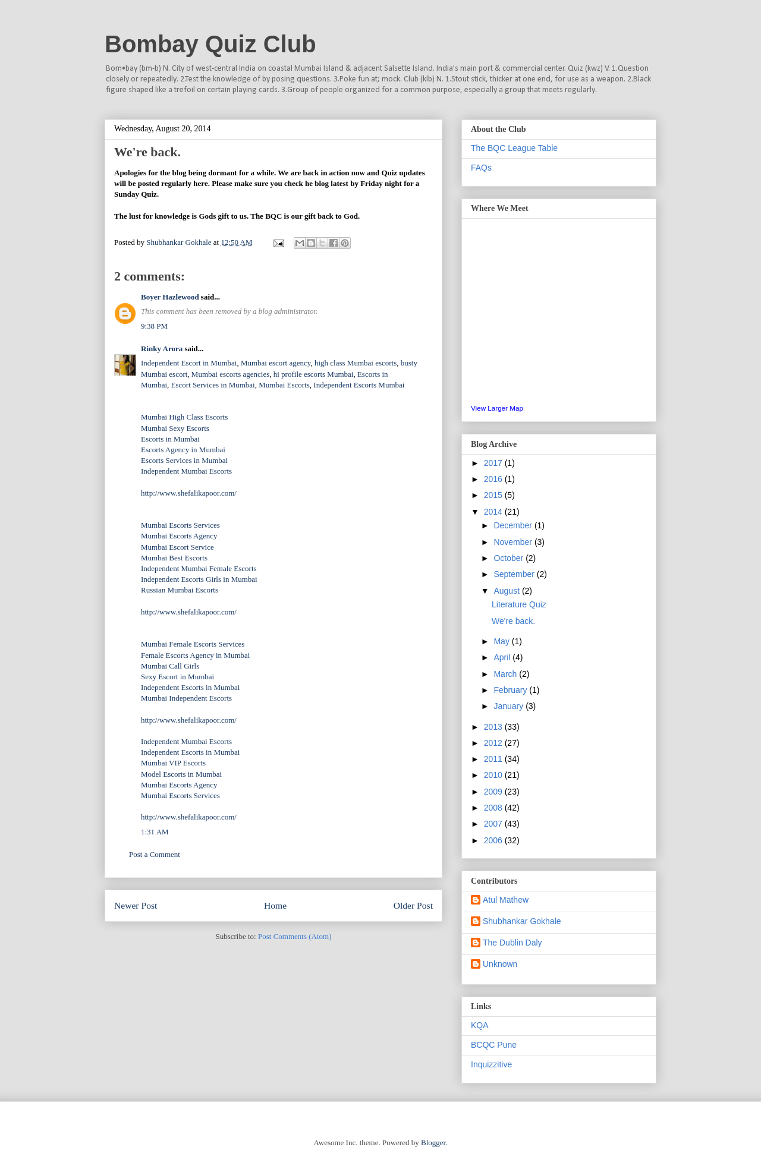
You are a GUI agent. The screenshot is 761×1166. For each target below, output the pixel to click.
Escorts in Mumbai (170, 438)
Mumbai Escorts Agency (179, 535)
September (514, 574)
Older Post (413, 905)
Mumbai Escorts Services (180, 525)
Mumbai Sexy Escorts (175, 428)
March (506, 674)
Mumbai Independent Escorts (186, 698)
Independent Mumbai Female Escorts (199, 568)
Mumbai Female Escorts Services (192, 643)
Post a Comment (154, 854)
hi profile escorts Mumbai (313, 374)
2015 (494, 495)
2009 (494, 791)
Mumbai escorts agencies (230, 374)
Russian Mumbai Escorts (179, 589)
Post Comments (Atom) (295, 936)
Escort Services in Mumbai (213, 384)
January (509, 706)
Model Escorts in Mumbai (181, 774)
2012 (494, 743)
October (509, 558)
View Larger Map (497, 408)
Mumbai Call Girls (170, 665)
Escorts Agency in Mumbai (183, 449)
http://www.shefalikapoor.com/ (189, 493)
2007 (494, 823)
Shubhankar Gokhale (522, 921)
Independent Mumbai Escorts (186, 471)
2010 (494, 775)
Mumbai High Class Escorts (184, 416)
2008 (494, 807)
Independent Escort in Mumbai (189, 362)
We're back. (513, 621)
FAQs (481, 167)
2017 (494, 463)
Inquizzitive (491, 1064)
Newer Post (135, 905)
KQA (480, 1025)
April (502, 657)
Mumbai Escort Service (177, 547)
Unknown (500, 964)
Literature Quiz (519, 604)
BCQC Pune (494, 1045)
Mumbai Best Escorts (174, 557)
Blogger (433, 1142)
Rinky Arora (162, 348)
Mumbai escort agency (276, 362)
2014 (494, 511)
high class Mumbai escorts (356, 362)
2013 (494, 727)
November (513, 542)
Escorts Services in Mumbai (184, 460)
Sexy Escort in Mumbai (177, 676)
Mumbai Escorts (284, 384)
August (507, 590)
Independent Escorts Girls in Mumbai (199, 579)
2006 (494, 840)
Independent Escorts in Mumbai (190, 687)
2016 (494, 479)
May (502, 641)
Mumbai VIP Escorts (173, 762)
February (511, 690)
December (513, 525)
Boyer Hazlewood (170, 296)
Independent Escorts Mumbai (358, 384)
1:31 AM (155, 831)
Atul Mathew (506, 900)
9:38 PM (154, 326)
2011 (494, 759)
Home (275, 905)
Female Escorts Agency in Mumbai (195, 655)
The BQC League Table (514, 148)
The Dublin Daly (512, 942)
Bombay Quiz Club (210, 44)
